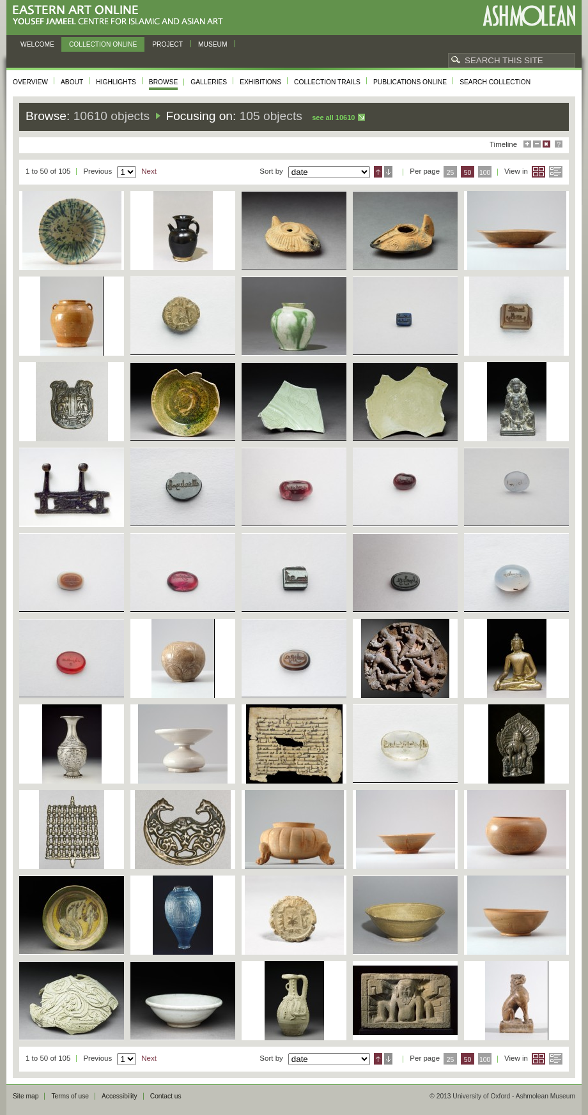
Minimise (537, 144)
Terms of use (70, 1096)
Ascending (378, 172)
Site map (25, 1096)
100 (484, 172)
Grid (538, 172)
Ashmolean (529, 15)
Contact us (166, 1096)
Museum (213, 44)
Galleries (208, 82)
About (72, 82)
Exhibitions (260, 82)
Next (149, 171)
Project (167, 44)
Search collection (495, 82)
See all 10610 (333, 117)
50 (468, 172)
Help (558, 144)
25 (450, 172)
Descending (388, 172)
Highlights (116, 82)
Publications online (410, 82)
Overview (30, 82)
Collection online (103, 44)
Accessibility (119, 1096)
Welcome (37, 44)
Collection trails (327, 82)
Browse (163, 82)
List (555, 172)
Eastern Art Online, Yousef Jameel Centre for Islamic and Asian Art (121, 15)
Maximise (527, 144)
